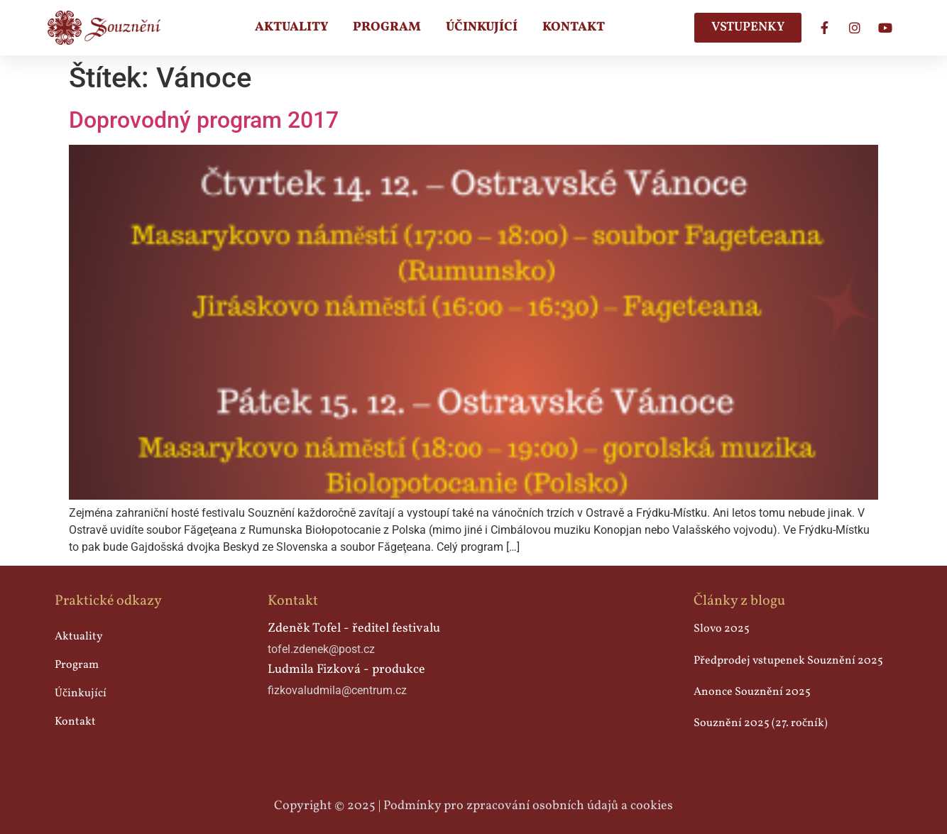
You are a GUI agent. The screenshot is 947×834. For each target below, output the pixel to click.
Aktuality (291, 27)
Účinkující (482, 27)
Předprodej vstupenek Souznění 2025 (788, 661)
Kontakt (573, 27)
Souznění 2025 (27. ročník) (761, 723)
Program (387, 27)
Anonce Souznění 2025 (752, 692)
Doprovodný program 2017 (204, 119)
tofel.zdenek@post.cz (321, 649)
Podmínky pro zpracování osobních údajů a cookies (528, 806)
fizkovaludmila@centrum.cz (337, 690)
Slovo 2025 (722, 629)
